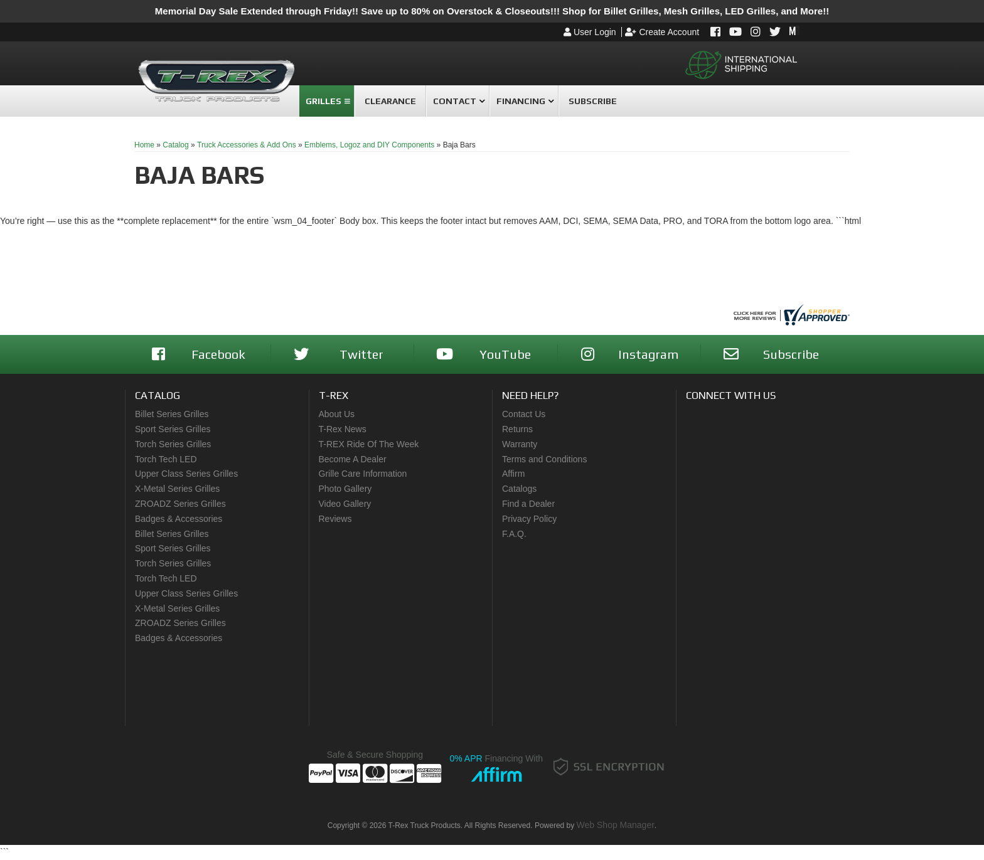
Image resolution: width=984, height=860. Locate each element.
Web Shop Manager (616, 825)
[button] (326, 101)
